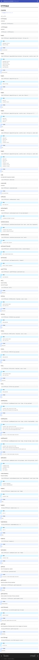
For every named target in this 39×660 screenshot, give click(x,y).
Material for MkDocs (11, 658)
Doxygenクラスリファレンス (7, 12)
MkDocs (5, 658)
